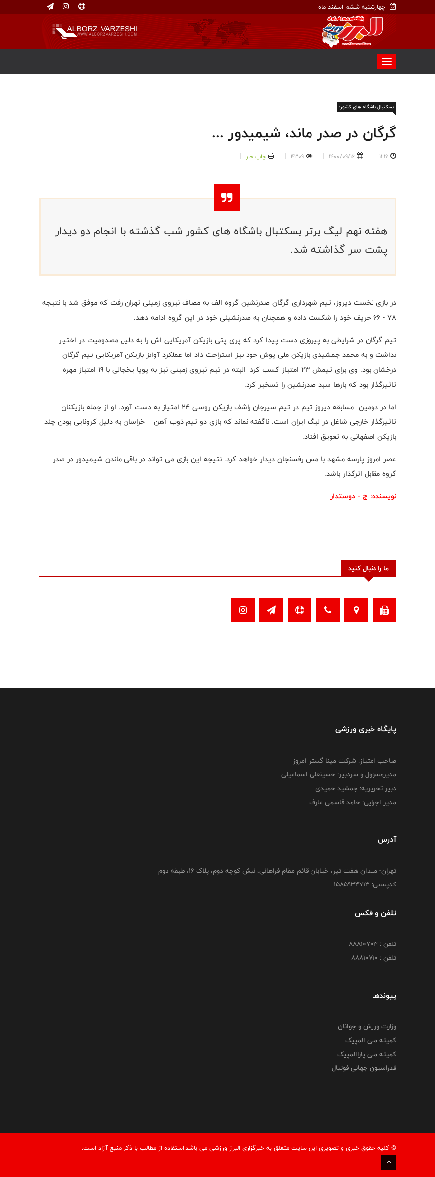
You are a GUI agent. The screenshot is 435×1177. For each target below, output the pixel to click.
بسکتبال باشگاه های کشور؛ (366, 107)
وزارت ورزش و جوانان (367, 1026)
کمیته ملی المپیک (370, 1040)
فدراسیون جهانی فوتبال (364, 1068)
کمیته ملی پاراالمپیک (366, 1054)
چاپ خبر (256, 156)
